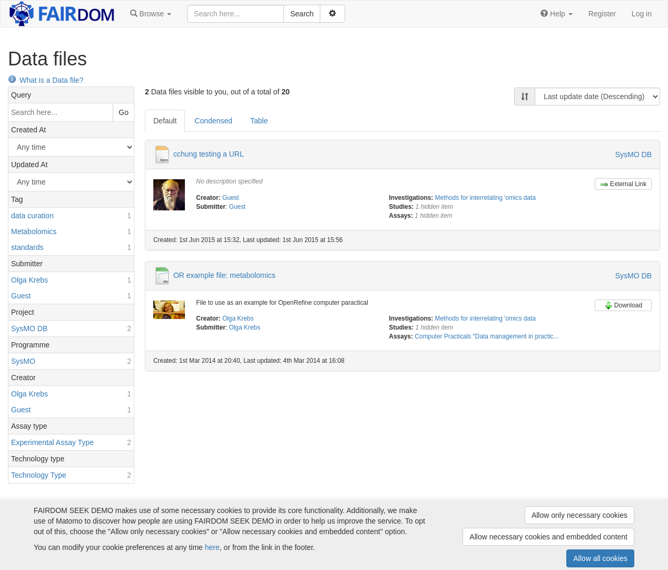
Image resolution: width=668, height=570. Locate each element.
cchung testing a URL (208, 154)
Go (124, 112)
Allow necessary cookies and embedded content (548, 537)
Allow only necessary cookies (579, 515)
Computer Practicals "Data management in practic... (486, 336)
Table (259, 121)
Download (623, 305)
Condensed (213, 121)
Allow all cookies (600, 558)
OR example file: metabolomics (224, 274)
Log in (642, 13)
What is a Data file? (45, 80)
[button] (150, 14)
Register (602, 13)
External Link (623, 184)
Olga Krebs (237, 318)
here (212, 547)
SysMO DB (633, 154)
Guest (230, 197)
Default (164, 121)
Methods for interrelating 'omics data (485, 197)
